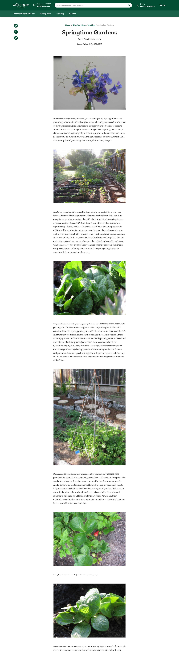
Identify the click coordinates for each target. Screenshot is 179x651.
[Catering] (60, 13)
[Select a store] (42, 5)
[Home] (67, 25)
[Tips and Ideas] (79, 25)
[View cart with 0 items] (162, 5)
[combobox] (89, 5)
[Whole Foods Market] (21, 5)
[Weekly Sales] (45, 13)
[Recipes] (72, 13)
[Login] (146, 5)
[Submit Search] (129, 5)
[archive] (91, 25)
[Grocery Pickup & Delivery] (24, 13)
